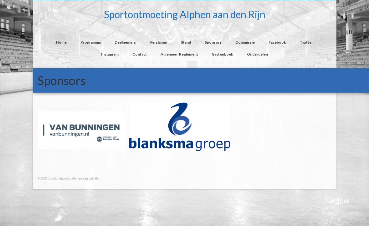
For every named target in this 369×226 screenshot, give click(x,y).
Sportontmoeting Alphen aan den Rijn (184, 14)
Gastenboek (222, 54)
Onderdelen (257, 54)
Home (61, 42)
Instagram (110, 54)
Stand (186, 42)
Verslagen (158, 42)
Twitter (306, 42)
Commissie (245, 42)
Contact (139, 54)
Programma (90, 42)
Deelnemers (125, 42)
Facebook (277, 42)
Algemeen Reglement (179, 54)
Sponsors (213, 42)
